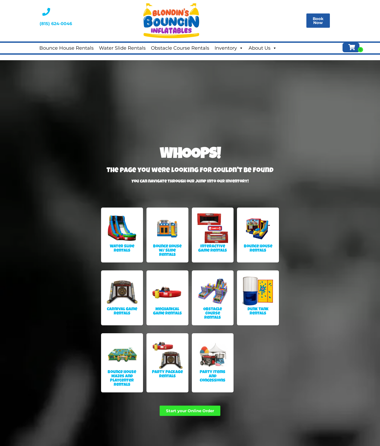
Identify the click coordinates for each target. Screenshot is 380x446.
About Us (263, 48)
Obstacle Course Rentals (180, 48)
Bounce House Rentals (66, 48)
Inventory (229, 48)
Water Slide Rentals (122, 48)
